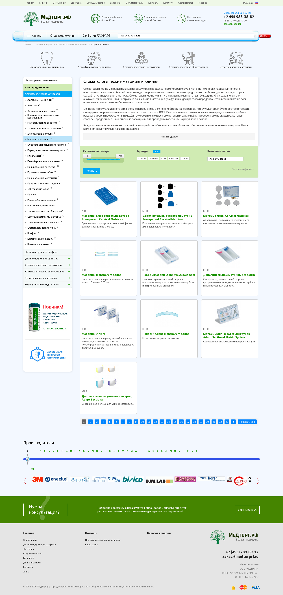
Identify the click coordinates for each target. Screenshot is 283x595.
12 (155, 421)
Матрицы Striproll (94, 334)
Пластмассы (34, 156)
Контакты (153, 3)
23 (226, 421)
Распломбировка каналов (41, 200)
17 (187, 421)
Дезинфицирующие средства (94, 60)
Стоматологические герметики (44, 128)
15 (174, 421)
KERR (84, 211)
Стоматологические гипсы (41, 228)
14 (168, 421)
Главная (30, 3)
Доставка (76, 3)
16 (181, 421)
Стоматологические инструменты (141, 60)
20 (207, 421)
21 (213, 421)
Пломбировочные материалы (43, 161)
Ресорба (202, 3)
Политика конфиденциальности (103, 540)
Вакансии (115, 3)
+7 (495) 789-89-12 (242, 552)
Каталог (37, 35)
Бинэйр (43, 3)
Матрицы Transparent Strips (101, 275)
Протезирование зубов (40, 172)
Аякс (26, 571)
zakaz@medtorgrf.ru (240, 557)
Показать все (247, 421)
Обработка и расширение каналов (46, 145)
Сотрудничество (96, 3)
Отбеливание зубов (38, 189)
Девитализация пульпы (40, 134)
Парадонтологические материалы (46, 150)
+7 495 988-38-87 (239, 17)
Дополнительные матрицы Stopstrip (229, 275)
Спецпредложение (37, 87)
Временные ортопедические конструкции (43, 116)
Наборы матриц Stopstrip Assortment (168, 275)
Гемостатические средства (42, 123)
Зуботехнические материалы (236, 60)
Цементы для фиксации (40, 239)
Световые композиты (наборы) (44, 217)
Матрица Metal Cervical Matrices (226, 216)
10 (142, 421)
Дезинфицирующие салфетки (41, 252)
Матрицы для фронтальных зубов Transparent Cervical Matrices (105, 218)
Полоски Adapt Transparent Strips (165, 334)
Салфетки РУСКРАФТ (96, 35)
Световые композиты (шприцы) (44, 211)
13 (161, 421)
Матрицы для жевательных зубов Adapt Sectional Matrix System (226, 336)
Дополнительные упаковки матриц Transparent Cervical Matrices (167, 218)
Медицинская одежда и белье (42, 284)
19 (200, 421)
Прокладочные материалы (42, 178)
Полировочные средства (41, 167)
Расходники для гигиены (41, 206)
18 (194, 421)
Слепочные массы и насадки (43, 222)
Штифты (31, 233)
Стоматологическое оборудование (188, 60)
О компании (59, 3)
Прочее (31, 195)
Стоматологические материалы (47, 60)
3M (32, 469)
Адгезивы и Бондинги (39, 100)
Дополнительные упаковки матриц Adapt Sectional (107, 398)
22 (220, 421)
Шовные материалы (38, 244)
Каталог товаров (159, 533)
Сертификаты (185, 3)
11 (148, 421)
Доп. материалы (134, 3)
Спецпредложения (62, 35)
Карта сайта (91, 544)
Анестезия (33, 105)
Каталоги (168, 3)
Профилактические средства (43, 184)
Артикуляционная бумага (41, 111)
